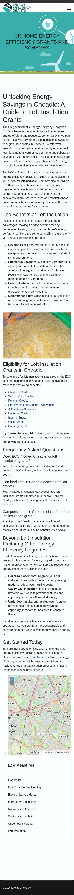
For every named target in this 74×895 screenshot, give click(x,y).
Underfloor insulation (21, 823)
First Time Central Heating (24, 787)
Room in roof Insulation (22, 809)
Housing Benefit (18, 426)
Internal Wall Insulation (22, 801)
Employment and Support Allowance (31, 404)
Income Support (18, 417)
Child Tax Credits (19, 392)
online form (36, 657)
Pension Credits (18, 400)
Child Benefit (16, 421)
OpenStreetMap (50, 752)
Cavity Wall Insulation (21, 816)
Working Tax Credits (21, 396)
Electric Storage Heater (22, 794)
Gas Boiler (14, 780)
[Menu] (69, 8)
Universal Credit (18, 413)
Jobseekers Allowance (22, 409)
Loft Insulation (17, 830)
